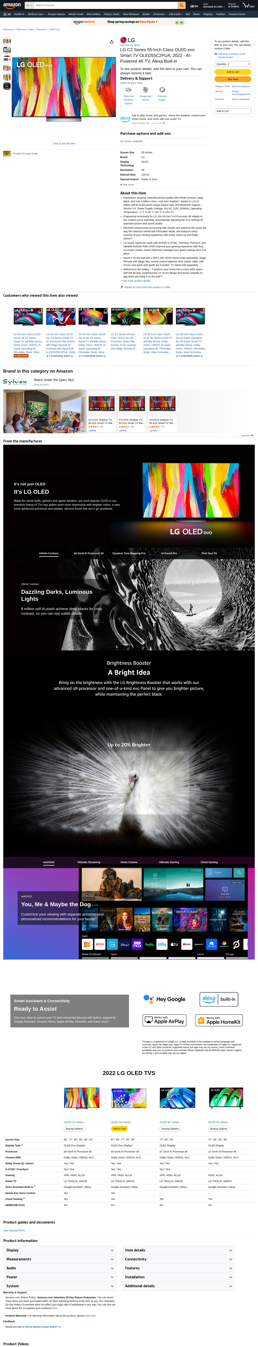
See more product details (136, 280)
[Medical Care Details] (44, 14)
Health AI (19, 14)
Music (196, 14)
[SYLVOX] (15, 382)
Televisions (41, 29)
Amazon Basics (56, 14)
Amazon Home (237, 14)
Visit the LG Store (130, 45)
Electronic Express (241, 86)
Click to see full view (64, 143)
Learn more (158, 123)
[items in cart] (248, 5)
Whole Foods (76, 14)
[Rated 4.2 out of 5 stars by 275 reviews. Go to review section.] (101, 427)
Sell (187, 14)
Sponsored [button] (247, 435)
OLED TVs (54, 29)
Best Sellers (93, 14)
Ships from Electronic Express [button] (128, 100)
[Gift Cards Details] (182, 14)
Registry (207, 14)
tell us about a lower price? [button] (43, 1326)
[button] (7, 14)
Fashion (220, 14)
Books (146, 14)
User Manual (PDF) (14, 1230)
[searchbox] (106, 5)
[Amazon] (12, 5)
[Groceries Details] (165, 14)
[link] (28, 343)
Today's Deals (112, 14)
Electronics (8, 29)
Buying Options (74, 1128)
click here (90, 1315)
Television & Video (25, 29)
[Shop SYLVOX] (41, 385)
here (55, 1308)
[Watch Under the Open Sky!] (54, 380)
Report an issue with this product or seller (145, 287)
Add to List (222, 111)
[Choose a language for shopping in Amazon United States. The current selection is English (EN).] (194, 5)
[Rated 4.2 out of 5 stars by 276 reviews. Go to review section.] (132, 427)
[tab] (49, 553)
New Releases (131, 14)
